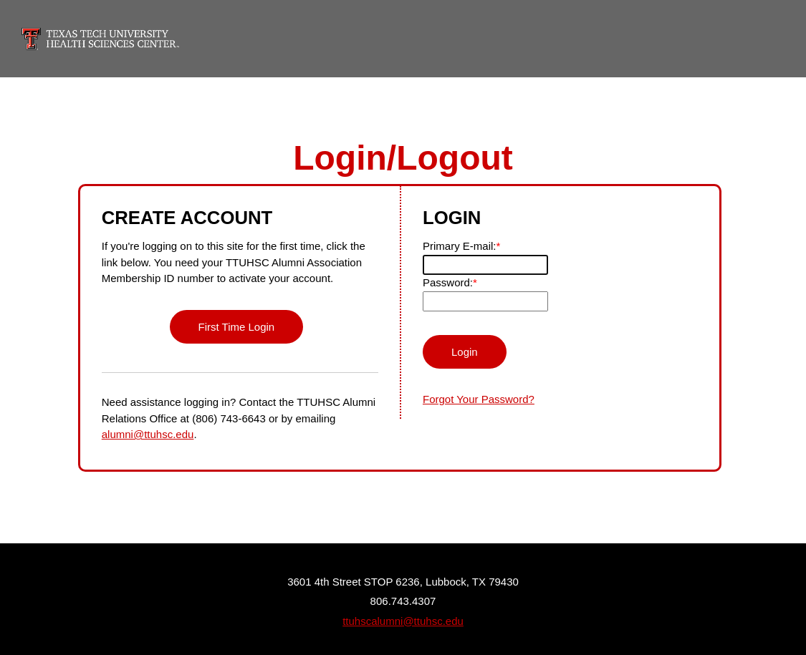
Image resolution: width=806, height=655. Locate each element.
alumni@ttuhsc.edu (148, 434)
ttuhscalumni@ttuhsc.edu (403, 621)
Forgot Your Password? (478, 399)
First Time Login (236, 327)
